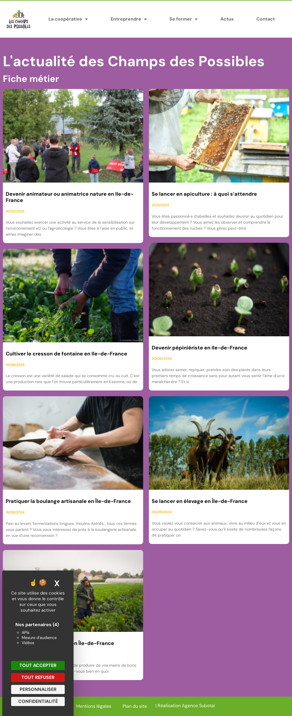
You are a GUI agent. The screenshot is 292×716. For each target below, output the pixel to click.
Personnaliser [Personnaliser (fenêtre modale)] (38, 689)
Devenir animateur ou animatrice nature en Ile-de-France (69, 197)
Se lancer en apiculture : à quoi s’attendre (204, 194)
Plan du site (135, 706)
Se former (183, 19)
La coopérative (68, 19)
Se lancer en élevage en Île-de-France (200, 501)
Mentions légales (93, 706)
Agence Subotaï (198, 706)
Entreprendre (129, 19)
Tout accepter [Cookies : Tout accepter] (37, 665)
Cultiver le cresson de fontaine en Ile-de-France (66, 353)
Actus (227, 19)
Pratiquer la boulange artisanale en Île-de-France (68, 501)
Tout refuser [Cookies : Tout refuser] (37, 677)
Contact (265, 19)
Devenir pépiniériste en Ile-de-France (199, 347)
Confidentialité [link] (38, 701)
